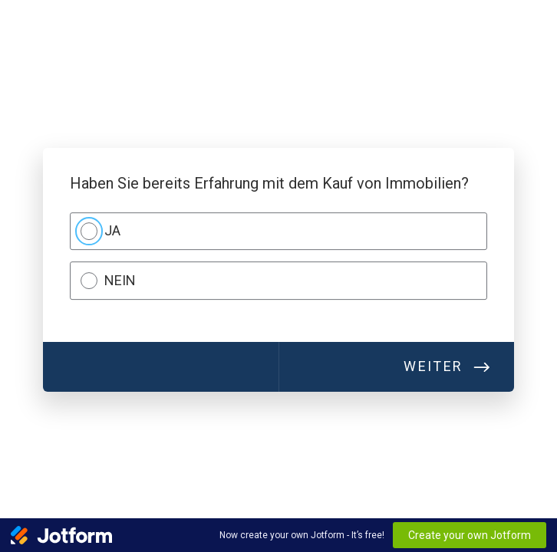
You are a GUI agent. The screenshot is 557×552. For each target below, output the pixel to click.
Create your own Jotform (469, 535)
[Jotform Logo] (61, 535)
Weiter (433, 367)
